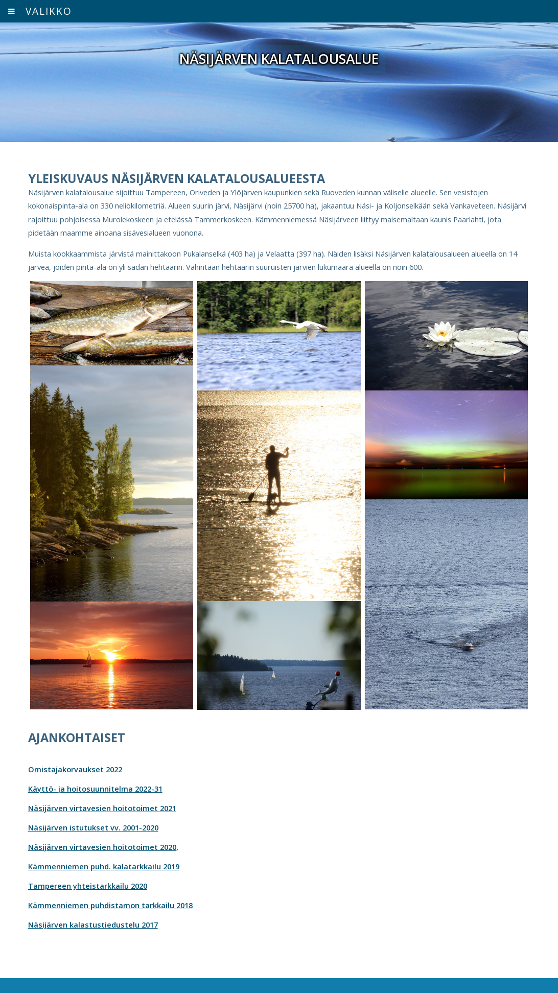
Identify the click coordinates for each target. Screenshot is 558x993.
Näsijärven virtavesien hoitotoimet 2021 (102, 808)
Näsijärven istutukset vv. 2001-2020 (93, 827)
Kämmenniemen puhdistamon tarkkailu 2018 (110, 905)
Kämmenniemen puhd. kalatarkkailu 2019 (103, 866)
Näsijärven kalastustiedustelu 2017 (93, 924)
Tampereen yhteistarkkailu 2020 (87, 886)
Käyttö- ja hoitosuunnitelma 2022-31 (95, 788)
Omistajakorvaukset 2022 (75, 769)
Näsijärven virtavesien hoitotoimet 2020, (103, 847)
